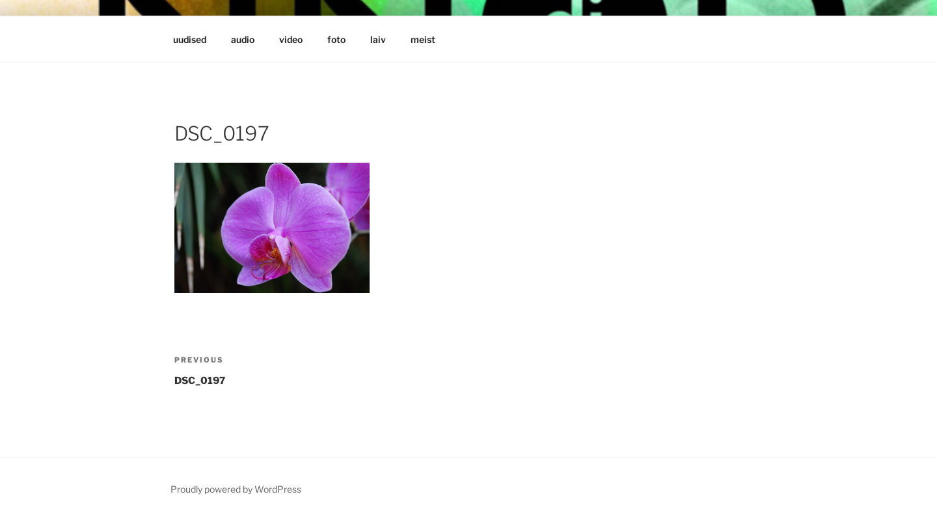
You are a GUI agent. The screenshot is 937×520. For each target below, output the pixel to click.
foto (336, 39)
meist (423, 39)
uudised (189, 39)
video (291, 39)
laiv (378, 39)
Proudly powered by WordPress (235, 489)
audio (242, 39)
